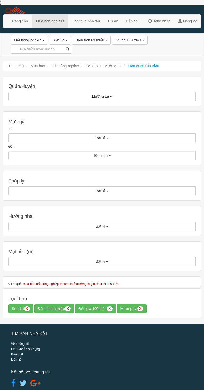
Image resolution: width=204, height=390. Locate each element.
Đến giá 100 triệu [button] (96, 308)
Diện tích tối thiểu (91, 40)
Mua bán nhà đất (50, 21)
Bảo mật (17, 354)
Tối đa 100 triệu (129, 40)
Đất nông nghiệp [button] (54, 308)
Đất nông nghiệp (29, 40)
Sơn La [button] (21, 308)
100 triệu (102, 155)
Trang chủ (19, 21)
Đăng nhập (159, 21)
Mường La (102, 96)
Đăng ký (187, 21)
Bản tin (132, 21)
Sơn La (59, 40)
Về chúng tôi (20, 344)
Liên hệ (16, 359)
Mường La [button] (131, 308)
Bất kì (102, 138)
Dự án (113, 21)
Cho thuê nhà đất (86, 21)
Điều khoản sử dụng (25, 349)
